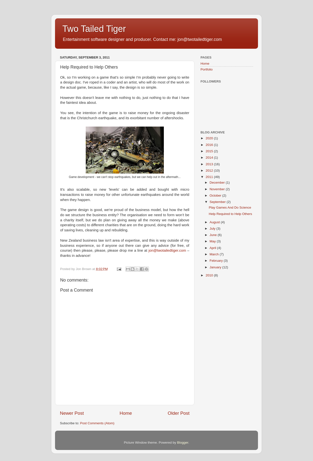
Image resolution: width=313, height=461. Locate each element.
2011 (210, 177)
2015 (210, 151)
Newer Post (72, 413)
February (217, 260)
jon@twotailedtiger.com (167, 250)
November (218, 189)
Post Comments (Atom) (97, 423)
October (216, 195)
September (218, 202)
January (216, 267)
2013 (210, 164)
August (215, 222)
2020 (210, 138)
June (214, 235)
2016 (210, 145)
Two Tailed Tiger (94, 29)
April (213, 248)
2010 (210, 275)
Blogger (182, 442)
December (218, 182)
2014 (210, 157)
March (215, 254)
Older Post (179, 413)
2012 (210, 170)
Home (126, 413)
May (213, 241)
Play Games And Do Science (230, 207)
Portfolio (207, 69)
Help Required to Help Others (230, 214)
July (213, 228)
